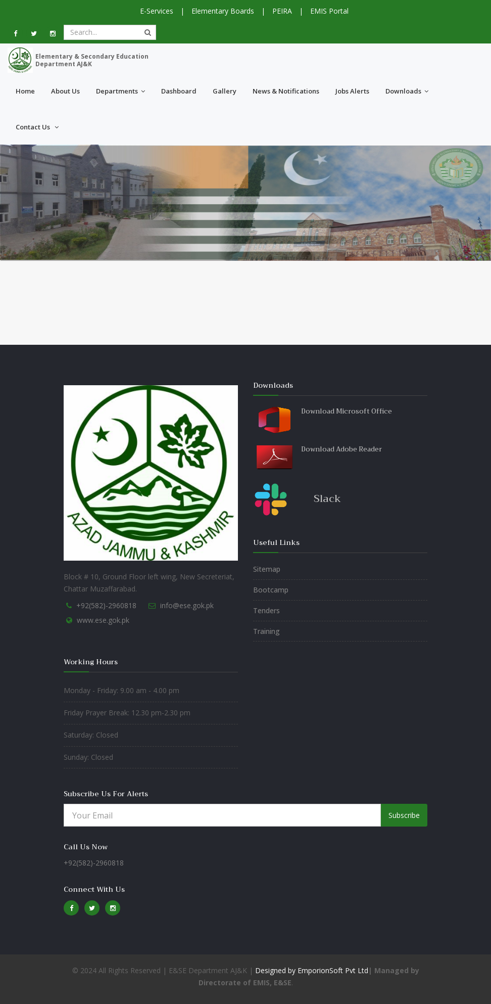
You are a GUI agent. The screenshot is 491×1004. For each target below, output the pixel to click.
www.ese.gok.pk (103, 620)
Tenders (266, 610)
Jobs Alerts (352, 91)
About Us (65, 91)
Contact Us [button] (37, 126)
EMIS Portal (329, 11)
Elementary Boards (222, 11)
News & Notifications (286, 91)
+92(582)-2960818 (106, 605)
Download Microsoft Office (346, 411)
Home (25, 91)
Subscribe (404, 815)
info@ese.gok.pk (187, 605)
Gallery (224, 91)
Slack (327, 499)
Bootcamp (270, 590)
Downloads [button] (406, 91)
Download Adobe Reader (341, 449)
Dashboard (179, 91)
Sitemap (266, 569)
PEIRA (282, 11)
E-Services (156, 11)
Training (266, 631)
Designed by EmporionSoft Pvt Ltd (310, 970)
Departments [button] (120, 91)
